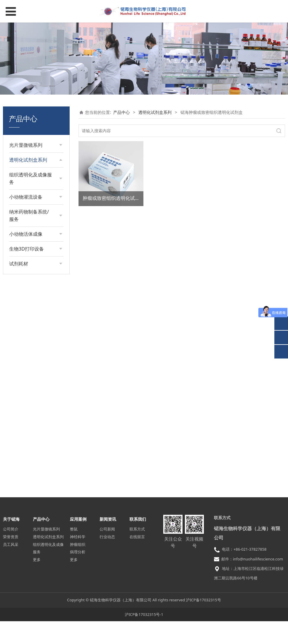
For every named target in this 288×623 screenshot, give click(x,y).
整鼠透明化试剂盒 (31, 336)
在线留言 (137, 538)
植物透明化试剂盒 (31, 316)
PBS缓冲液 (25, 356)
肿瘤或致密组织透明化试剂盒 (113, 198)
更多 (37, 561)
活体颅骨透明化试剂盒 (36, 326)
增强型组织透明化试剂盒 (36, 210)
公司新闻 (107, 531)
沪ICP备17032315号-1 (144, 616)
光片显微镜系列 (46, 531)
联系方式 (137, 531)
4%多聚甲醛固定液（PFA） (32, 369)
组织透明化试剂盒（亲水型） (36, 174)
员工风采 (10, 546)
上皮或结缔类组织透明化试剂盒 (36, 256)
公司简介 (10, 531)
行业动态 (107, 538)
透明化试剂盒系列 (155, 112)
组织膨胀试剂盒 (29, 187)
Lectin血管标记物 (31, 346)
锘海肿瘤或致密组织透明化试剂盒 (36, 287)
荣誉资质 (10, 538)
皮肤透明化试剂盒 (31, 233)
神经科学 (77, 538)
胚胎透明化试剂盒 (31, 197)
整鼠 (74, 531)
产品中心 (121, 112)
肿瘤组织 (77, 546)
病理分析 (77, 554)
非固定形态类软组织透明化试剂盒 (36, 272)
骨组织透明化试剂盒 (33, 243)
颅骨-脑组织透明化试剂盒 (34, 302)
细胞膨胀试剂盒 (29, 223)
